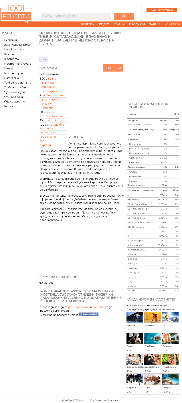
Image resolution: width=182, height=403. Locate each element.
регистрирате (79, 307)
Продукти (137, 24)
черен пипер (48, 136)
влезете (99, 307)
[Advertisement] (39, 62)
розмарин (46, 145)
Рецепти (88, 24)
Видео (104, 24)
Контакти (172, 24)
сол (42, 141)
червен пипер (49, 132)
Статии (119, 24)
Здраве (154, 24)
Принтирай (113, 67)
